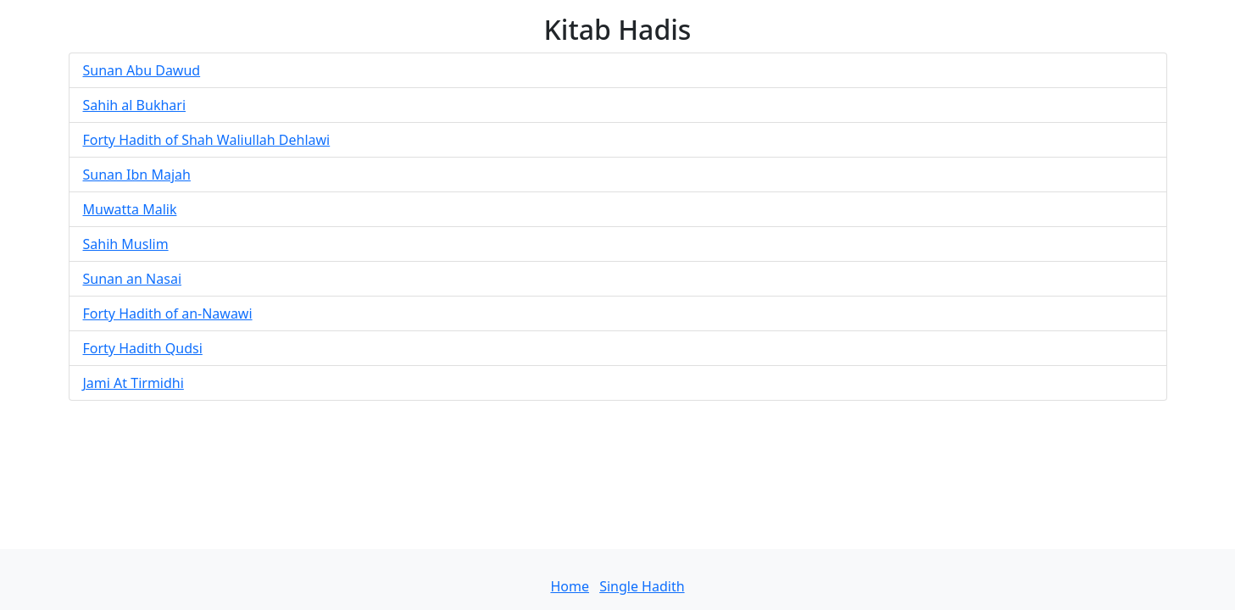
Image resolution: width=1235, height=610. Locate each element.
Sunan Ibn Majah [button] (137, 174)
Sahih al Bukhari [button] (134, 105)
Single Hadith (641, 586)
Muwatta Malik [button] (130, 209)
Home (569, 586)
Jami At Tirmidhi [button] (133, 383)
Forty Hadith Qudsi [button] (143, 348)
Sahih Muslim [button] (126, 244)
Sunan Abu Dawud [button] (142, 70)
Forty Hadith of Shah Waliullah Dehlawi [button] (207, 139)
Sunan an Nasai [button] (132, 278)
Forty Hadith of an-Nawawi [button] (168, 313)
